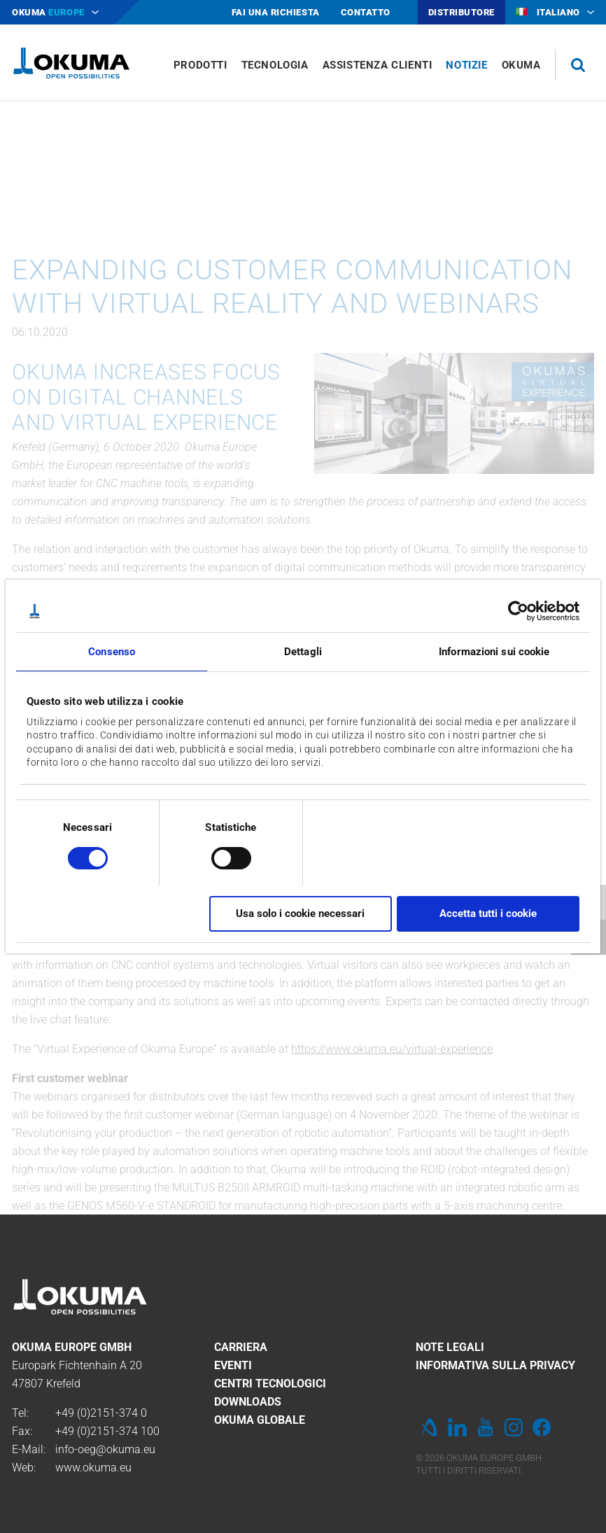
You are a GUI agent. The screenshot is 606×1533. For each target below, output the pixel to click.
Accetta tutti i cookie (488, 913)
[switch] (220, 856)
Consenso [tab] (111, 651)
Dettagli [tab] (303, 651)
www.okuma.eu (93, 1467)
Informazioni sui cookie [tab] (494, 651)
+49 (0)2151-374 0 (101, 1413)
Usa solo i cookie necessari (300, 913)
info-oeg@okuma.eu (105, 1449)
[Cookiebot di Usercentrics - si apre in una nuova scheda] (518, 611)
